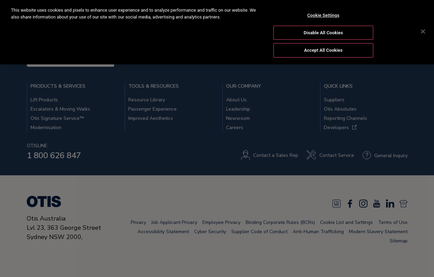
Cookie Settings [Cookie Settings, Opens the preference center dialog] (323, 14)
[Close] (423, 30)
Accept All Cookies (323, 49)
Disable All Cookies (323, 31)
